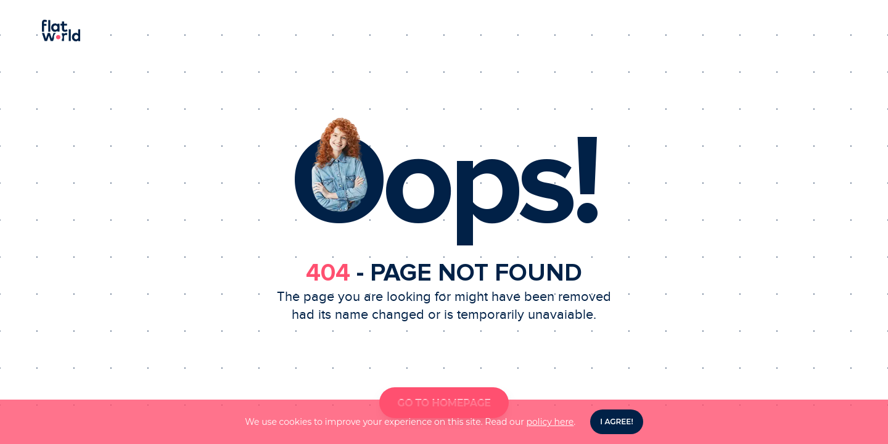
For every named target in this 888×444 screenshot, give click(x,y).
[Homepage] (444, 30)
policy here (550, 421)
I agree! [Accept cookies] (616, 421)
